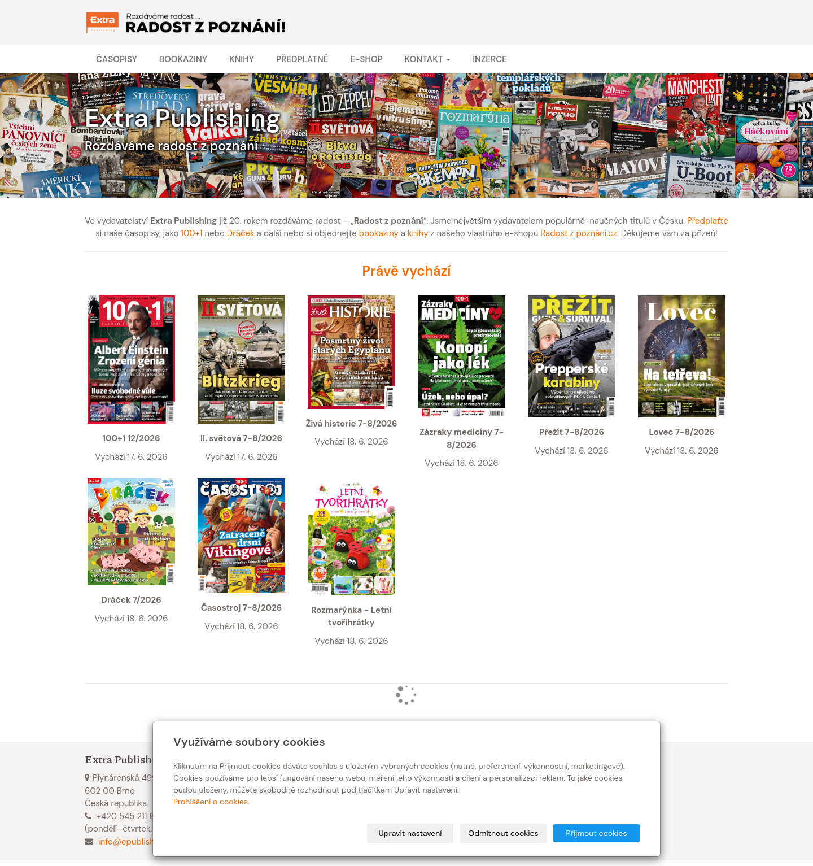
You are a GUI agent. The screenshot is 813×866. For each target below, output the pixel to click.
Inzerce (490, 59)
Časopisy (116, 59)
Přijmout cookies (596, 833)
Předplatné (302, 59)
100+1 (191, 233)
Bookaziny (183, 59)
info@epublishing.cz (137, 841)
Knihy (241, 59)
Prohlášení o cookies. (211, 802)
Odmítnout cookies (503, 833)
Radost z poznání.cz (578, 233)
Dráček (241, 233)
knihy (418, 233)
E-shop (366, 59)
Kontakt (428, 59)
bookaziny (379, 233)
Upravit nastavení (410, 833)
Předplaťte (707, 221)
